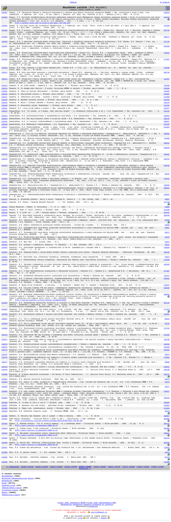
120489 (4, 411)
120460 (4, 279)
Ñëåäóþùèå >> (85, 469)
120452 (4, 245)
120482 (4, 382)
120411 (4, 72)
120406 (4, 42)
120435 (4, 174)
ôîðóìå (104, 518)
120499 (4, 457)
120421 (4, 108)
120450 (4, 237)
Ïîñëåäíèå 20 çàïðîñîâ (102, 505)
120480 (4, 374)
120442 (4, 207)
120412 (4, 79)
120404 (4, 30)
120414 (4, 88)
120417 (4, 97)
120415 (4, 91)
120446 (4, 220)
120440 (4, 199)
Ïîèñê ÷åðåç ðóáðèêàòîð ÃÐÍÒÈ (71, 503)
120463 (4, 294)
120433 (4, 159)
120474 (4, 350)
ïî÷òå (80, 518)
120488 (4, 408)
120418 (4, 100)
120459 (4, 276)
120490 (4, 416)
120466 (4, 314)
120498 (4, 452)
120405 (4, 37)
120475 (4, 355)
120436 (4, 179)
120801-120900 (143, 467)
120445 (4, 215)
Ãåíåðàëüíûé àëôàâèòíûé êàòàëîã (75, 505)
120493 (4, 428)
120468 (4, 324)
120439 (4, 195)
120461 (4, 285)
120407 (4, 46)
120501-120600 (99, 467)
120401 (4, 13)
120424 (4, 119)
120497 (4, 448)
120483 (4, 387)
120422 (4, 111)
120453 (4, 248)
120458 (4, 271)
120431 (4, 148)
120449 (4, 232)
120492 (4, 424)
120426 (4, 124)
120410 (4, 68)
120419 (4, 103)
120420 (4, 105)
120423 (4, 116)
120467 (4, 319)
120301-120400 (70, 467)
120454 (4, 252)
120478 (4, 367)
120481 (4, 379)
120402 (4, 17)
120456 (4, 260)
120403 (4, 26)
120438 (4, 188)
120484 (4, 391)
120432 (4, 154)
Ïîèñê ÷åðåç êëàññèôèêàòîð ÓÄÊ (101, 503)
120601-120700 (114, 467)
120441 (4, 202)
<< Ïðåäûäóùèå (12, 467)
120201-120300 (56, 467)
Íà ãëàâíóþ (165, 2)
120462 (4, 288)
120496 (4, 443)
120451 (4, 242)
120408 (4, 53)
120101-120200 (41, 467)
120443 (4, 210)
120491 (4, 419)
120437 (4, 185)
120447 (4, 225)
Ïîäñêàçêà (92, 506)
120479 (4, 370)
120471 (4, 340)
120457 (4, 264)
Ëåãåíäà (73, 2)
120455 (4, 257)
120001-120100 (27, 467)
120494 (4, 433)
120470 (4, 335)
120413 (4, 86)
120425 (4, 121)
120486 (4, 403)
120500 (4, 462)
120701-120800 (128, 467)
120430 (4, 143)
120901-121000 (157, 467)
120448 (4, 228)
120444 (4, 213)
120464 (4, 303)
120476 (4, 357)
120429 (4, 138)
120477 (4, 362)
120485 (4, 398)
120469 (4, 328)
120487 (4, 405)
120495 (4, 438)
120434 (4, 166)
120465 (4, 309)
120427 (4, 127)
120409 (4, 59)
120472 (4, 344)
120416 (4, 94)
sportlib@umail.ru (99, 512)
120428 (4, 134)
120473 (4, 347)
